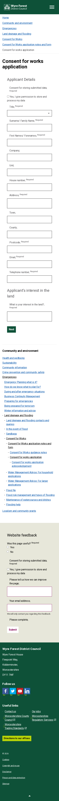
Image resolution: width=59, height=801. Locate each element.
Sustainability (9, 362)
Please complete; (18, 619)
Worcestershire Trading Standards (16, 726)
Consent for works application (26, 457)
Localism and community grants (19, 510)
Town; (12, 212)
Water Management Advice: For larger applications (28, 482)
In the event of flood (17, 429)
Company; (14, 150)
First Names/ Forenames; (27, 135)
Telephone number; (23, 272)
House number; (21, 180)
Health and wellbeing (13, 358)
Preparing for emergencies (18, 401)
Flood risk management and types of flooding (30, 495)
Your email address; (19, 600)
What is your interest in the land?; (26, 306)
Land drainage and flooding (18, 415)
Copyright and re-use (11, 766)
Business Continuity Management (22, 396)
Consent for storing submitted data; (28, 89)
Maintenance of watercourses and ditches (28, 499)
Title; (16, 106)
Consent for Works (16, 438)
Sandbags (11, 433)
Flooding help (13, 504)
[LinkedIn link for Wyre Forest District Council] (27, 691)
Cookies (5, 760)
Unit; (11, 165)
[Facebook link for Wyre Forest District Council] (5, 691)
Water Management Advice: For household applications (30, 474)
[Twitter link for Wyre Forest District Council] (13, 691)
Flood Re (11, 490)
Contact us (10, 711)
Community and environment (20, 350)
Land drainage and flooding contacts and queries (27, 422)
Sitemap (5, 784)
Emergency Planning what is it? (20, 382)
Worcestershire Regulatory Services (44, 718)
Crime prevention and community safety (23, 372)
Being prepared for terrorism (19, 405)
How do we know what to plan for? (22, 386)
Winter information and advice (20, 410)
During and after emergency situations (24, 391)
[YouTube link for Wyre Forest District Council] (20, 691)
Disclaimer (6, 772)
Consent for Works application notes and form (29, 445)
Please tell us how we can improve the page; (28, 581)
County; (13, 227)
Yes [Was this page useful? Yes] (10, 547)
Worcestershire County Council (17, 718)
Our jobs (36, 711)
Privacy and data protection (13, 778)
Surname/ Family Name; (26, 120)
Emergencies (9, 377)
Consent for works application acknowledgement (28, 464)
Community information (14, 367)
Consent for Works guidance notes (28, 452)
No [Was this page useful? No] (10, 551)
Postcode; (19, 242)
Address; (18, 195)
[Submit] (13, 630)
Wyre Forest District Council (15, 7)
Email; (16, 257)
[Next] (11, 329)
